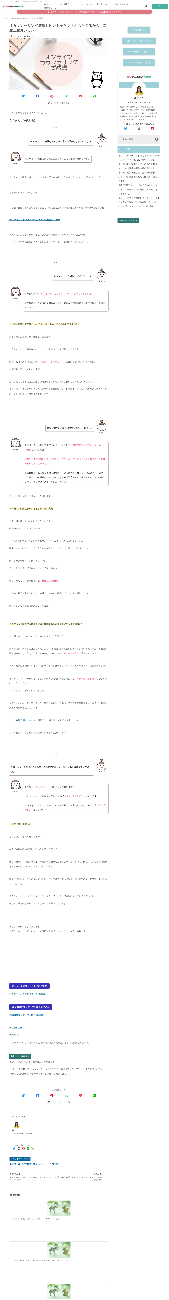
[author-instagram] (139, 127)
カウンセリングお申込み (139, 39)
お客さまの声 (102, 1294)
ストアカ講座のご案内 (139, 61)
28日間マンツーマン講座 (30, 720)
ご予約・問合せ (119, 4)
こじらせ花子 (63, 4)
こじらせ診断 (84, 1294)
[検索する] (157, 138)
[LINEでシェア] (94, 95)
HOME (47, 4)
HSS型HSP (26, 1162)
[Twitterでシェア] (23, 95)
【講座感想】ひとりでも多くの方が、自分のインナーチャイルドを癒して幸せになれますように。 (139, 188)
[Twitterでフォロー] (14, 1146)
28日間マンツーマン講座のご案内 (27, 1012)
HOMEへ (15, 1032)
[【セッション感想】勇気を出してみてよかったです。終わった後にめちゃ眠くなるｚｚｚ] (95, 1207)
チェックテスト (83, 4)
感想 (57, 1162)
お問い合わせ (138, 29)
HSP (14, 1162)
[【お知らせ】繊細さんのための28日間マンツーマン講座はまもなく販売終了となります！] (70, 1248)
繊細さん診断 (67, 1294)
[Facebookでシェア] (37, 95)
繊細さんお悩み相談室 (77, 1297)
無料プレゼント (51, 8)
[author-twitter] (125, 127)
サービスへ (16, 1025)
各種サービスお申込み (20, 1053)
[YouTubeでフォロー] (23, 1146)
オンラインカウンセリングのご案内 (28, 992)
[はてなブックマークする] (66, 95)
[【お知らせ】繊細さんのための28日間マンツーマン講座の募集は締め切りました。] (46, 1248)
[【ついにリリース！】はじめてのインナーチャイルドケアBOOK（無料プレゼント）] (22, 1248)
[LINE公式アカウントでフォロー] (28, 1146)
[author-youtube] (152, 127)
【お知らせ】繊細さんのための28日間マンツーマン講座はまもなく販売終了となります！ (139, 175)
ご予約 (160, 6)
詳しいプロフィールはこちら (139, 122)
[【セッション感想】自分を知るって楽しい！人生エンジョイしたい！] (22, 1207)
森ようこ (30, 35)
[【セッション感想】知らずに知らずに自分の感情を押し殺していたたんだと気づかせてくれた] (46, 1207)
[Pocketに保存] (80, 95)
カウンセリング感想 (20, 1157)
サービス (101, 4)
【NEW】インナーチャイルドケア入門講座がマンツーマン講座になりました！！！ (84, 12)
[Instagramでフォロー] (19, 1146)
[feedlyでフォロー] (32, 1146)
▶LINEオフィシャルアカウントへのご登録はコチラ (34, 219)
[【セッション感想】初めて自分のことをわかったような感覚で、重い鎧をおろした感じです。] (70, 1207)
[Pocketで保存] (80, 1093)
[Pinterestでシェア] (52, 95)
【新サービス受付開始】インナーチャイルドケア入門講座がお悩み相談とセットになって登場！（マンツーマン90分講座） (139, 201)
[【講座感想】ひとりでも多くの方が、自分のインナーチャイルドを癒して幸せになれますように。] (95, 1247)
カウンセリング (43, 1162)
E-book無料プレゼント (139, 50)
